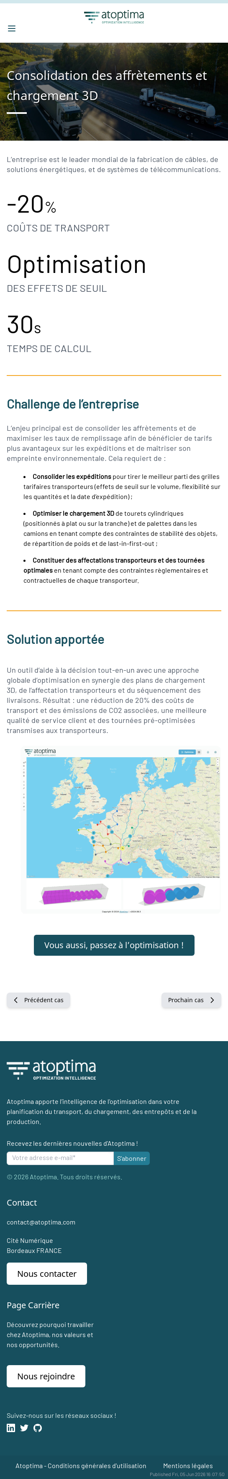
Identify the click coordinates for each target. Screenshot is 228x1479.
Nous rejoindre (46, 1376)
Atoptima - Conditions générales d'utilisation (80, 1465)
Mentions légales (188, 1465)
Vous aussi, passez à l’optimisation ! (114, 945)
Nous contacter (47, 1273)
